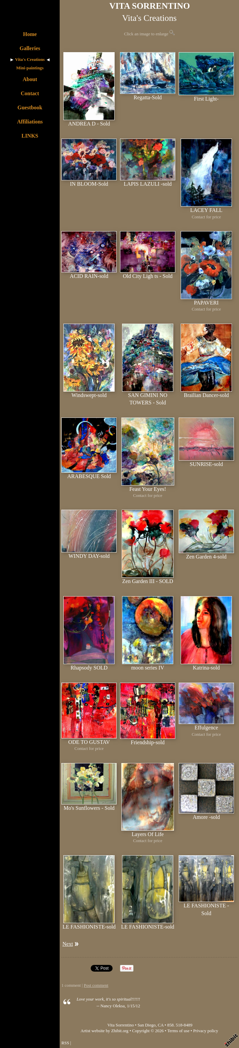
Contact (30, 93)
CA (160, 1025)
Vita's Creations (30, 59)
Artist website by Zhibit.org (104, 1030)
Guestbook (30, 107)
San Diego (147, 1025)
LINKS (30, 136)
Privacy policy (205, 1030)
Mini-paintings (29, 68)
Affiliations (29, 121)
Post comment (96, 985)
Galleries (30, 48)
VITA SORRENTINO (149, 6)
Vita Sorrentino (121, 1025)
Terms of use (178, 1030)
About (30, 79)
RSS (65, 1043)
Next (67, 944)
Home (30, 34)
